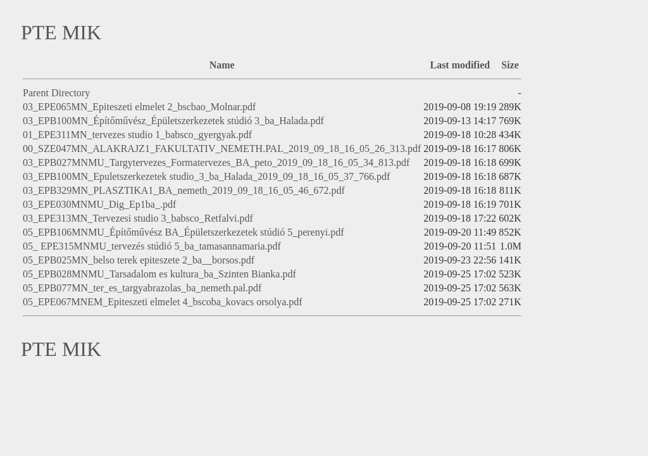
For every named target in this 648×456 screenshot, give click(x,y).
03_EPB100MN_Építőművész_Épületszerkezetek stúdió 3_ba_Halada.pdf (173, 120)
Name (222, 65)
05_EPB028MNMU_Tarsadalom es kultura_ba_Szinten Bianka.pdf (159, 274)
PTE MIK (61, 32)
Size (510, 65)
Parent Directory (56, 92)
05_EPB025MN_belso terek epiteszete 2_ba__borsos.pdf (138, 260)
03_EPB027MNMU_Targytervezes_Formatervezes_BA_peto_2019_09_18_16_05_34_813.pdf (216, 162)
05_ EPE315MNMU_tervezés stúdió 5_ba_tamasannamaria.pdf (152, 246)
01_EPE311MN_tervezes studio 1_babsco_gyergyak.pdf (137, 134)
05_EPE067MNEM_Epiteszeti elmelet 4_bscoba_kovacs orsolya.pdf (162, 301)
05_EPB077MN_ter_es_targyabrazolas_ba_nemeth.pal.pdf (142, 287)
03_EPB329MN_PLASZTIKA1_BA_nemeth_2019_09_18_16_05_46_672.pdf (184, 190)
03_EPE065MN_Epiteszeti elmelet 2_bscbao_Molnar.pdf (139, 106)
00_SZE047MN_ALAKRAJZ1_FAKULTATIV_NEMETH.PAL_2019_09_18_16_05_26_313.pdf (222, 148)
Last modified (460, 65)
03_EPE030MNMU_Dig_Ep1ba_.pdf (99, 204)
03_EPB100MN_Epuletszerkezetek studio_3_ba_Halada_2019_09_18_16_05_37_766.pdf (206, 176)
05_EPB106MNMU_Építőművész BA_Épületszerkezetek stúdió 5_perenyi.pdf (183, 232)
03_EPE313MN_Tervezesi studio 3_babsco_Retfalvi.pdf (138, 218)
